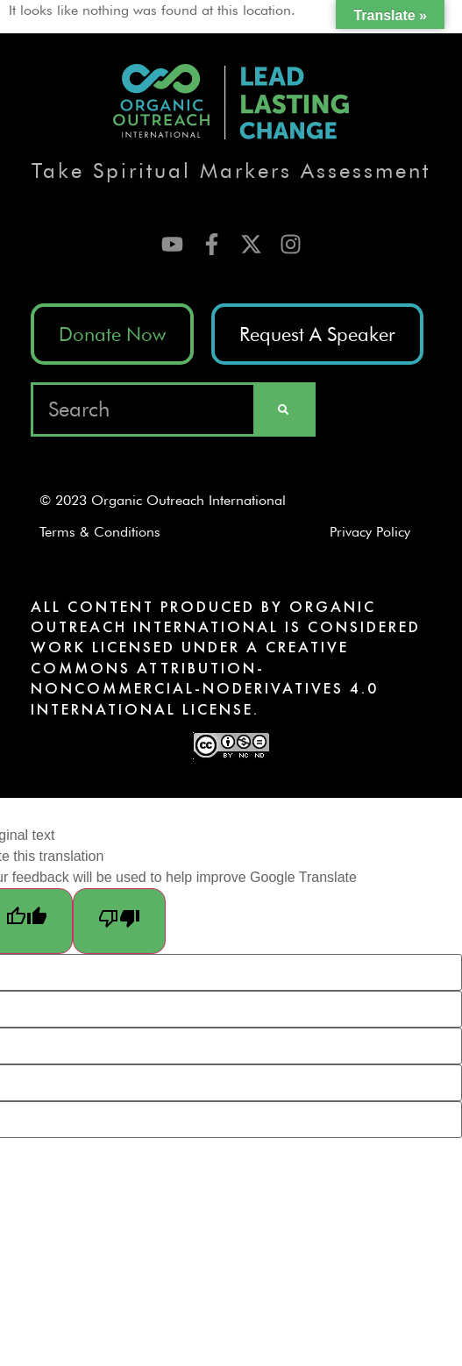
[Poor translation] (119, 921)
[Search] (283, 409)
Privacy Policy (376, 531)
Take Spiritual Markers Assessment (231, 170)
